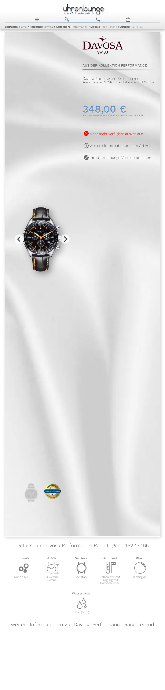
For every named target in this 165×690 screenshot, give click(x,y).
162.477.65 (131, 26)
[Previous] (19, 239)
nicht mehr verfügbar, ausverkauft (116, 134)
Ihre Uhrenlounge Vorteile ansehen (120, 158)
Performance (71, 26)
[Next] (65, 239)
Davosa (41, 26)
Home (16, 26)
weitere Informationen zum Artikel (120, 145)
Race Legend (103, 26)
